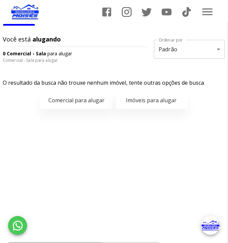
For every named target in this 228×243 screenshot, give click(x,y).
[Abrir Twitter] (147, 12)
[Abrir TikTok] (186, 12)
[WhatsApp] (17, 225)
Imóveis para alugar (151, 100)
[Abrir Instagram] (127, 12)
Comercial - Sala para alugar (30, 60)
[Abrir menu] (207, 12)
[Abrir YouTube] (167, 12)
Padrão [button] (168, 49)
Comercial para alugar (76, 100)
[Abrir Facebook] (107, 12)
